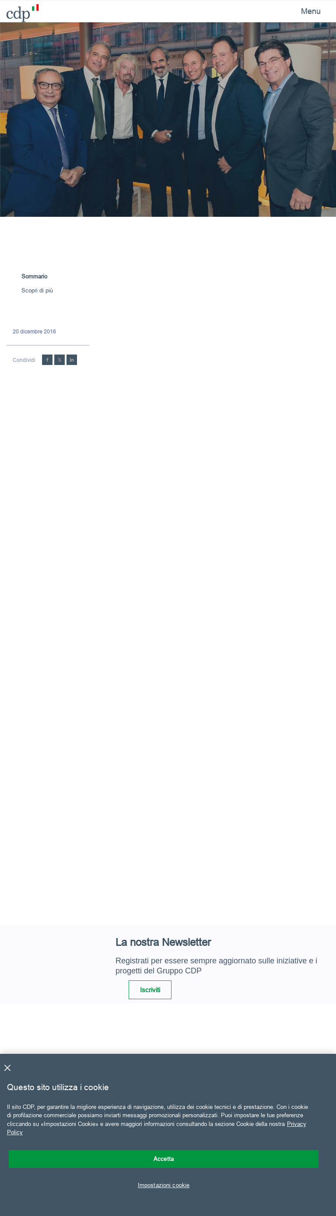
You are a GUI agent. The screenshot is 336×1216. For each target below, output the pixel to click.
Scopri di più (37, 290)
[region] (168, 1135)
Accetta (164, 1158)
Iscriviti (150, 990)
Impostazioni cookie (163, 1184)
